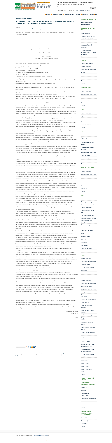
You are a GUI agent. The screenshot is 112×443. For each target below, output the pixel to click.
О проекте (35, 435)
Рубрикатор (55, 14)
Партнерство (85, 14)
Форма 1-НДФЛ (85, 363)
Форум (60, 14)
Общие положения (85, 33)
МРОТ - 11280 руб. (41, 4)
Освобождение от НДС (86, 202)
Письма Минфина (85, 420)
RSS (96, 14)
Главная (48, 14)
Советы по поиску (80, 10)
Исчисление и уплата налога (88, 100)
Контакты (78, 14)
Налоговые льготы (85, 180)
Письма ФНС (84, 418)
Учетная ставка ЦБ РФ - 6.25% (44, 5)
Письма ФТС (84, 423)
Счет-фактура (84, 245)
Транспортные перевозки (87, 230)
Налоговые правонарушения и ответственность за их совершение (88, 45)
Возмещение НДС (85, 242)
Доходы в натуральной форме (88, 289)
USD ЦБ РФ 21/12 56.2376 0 (43, 6)
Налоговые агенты (85, 227)
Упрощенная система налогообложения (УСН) (28, 29)
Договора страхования (86, 292)
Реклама (46, 435)
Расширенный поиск (69, 14)
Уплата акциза (84, 78)
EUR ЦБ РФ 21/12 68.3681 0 (43, 7)
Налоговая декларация (86, 124)
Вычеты (83, 72)
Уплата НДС (84, 239)
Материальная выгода (86, 286)
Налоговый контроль (86, 41)
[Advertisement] (47, 41)
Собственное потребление (87, 215)
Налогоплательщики (86, 66)
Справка (92, 14)
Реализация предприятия (87, 225)
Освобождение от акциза (87, 63)
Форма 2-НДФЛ (85, 366)
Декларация (84, 102)
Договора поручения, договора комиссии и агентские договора (88, 220)
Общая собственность (86, 177)
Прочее (83, 81)
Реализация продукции (86, 207)
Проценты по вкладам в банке (88, 299)
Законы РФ (83, 390)
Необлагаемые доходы (86, 315)
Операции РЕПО (85, 302)
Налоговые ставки (85, 75)
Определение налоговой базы (88, 69)
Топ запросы (87, 10)
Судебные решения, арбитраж (24, 18)
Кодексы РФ (84, 387)
